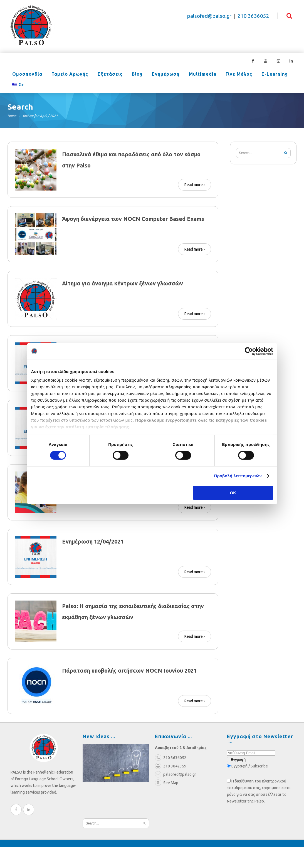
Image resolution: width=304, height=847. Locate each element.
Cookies (209, 838)
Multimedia (182, 74)
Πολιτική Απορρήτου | (182, 838)
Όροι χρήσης (148, 838)
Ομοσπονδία (25, 74)
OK (233, 492)
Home (12, 105)
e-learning (247, 74)
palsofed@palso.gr (209, 16)
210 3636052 (253, 16)
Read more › (194, 174)
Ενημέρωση (149, 74)
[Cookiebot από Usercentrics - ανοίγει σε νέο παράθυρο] (248, 351)
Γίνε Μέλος (214, 74)
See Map (166, 772)
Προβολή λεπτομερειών (238, 475)
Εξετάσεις (100, 74)
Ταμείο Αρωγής (64, 74)
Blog (124, 74)
